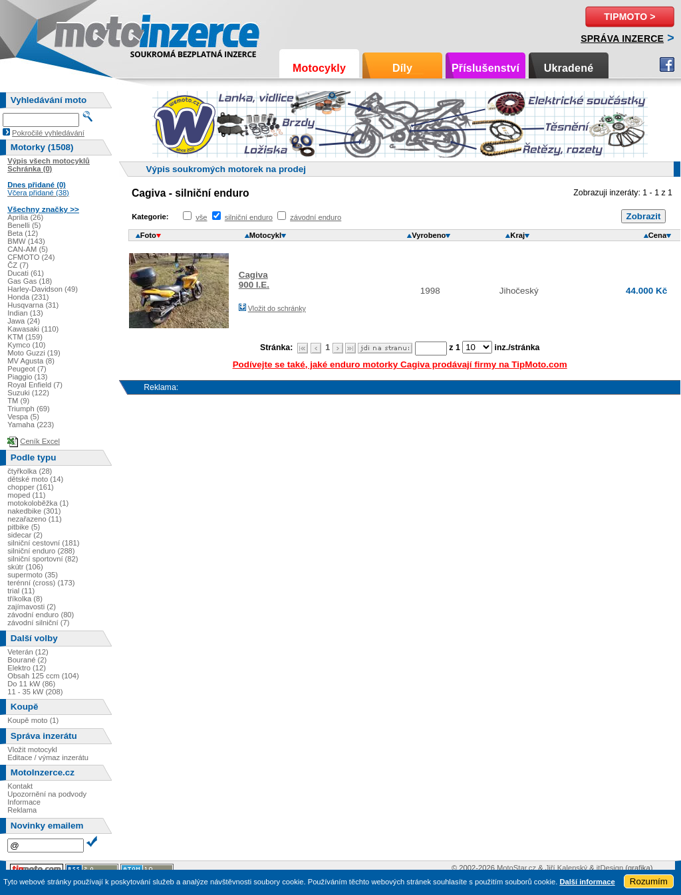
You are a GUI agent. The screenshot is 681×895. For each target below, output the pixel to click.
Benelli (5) (24, 225)
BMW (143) (26, 241)
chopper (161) (30, 487)
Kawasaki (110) (33, 329)
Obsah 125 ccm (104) (43, 676)
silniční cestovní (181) (43, 543)
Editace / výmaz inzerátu (47, 757)
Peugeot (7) (26, 369)
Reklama (22, 810)
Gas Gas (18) (29, 281)
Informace (24, 802)
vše (201, 217)
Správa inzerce (622, 38)
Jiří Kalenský (566, 868)
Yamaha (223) (30, 425)
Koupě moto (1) (33, 720)
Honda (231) (28, 297)
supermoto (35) (32, 575)
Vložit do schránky (277, 308)
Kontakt (20, 786)
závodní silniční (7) (38, 623)
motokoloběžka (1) (37, 503)
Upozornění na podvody (46, 794)
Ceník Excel (40, 441)
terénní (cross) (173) (40, 583)
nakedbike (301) (34, 511)
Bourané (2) (27, 660)
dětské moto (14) (35, 479)
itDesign (610, 868)
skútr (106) (25, 567)
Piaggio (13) (27, 377)
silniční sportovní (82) (42, 559)
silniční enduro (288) (40, 551)
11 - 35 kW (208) (35, 692)
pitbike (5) (23, 527)
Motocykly (319, 68)
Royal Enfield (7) (35, 385)
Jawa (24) (23, 321)
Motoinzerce (82, 33)
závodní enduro (315, 217)
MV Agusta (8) (31, 361)
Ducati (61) (25, 273)
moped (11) (26, 495)
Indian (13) (25, 313)
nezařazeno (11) (34, 519)
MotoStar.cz (516, 868)
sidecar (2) (25, 535)
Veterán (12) (28, 652)
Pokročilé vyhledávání (48, 133)
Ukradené (569, 68)
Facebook (667, 64)
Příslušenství (485, 68)
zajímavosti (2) (31, 607)
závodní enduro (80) (40, 615)
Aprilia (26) (25, 217)
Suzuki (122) (28, 393)
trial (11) (21, 591)
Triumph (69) (28, 409)
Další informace (586, 882)
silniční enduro (249, 217)
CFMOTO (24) (31, 257)
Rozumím (649, 881)
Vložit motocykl (32, 749)
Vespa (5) (23, 417)
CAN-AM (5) (27, 249)
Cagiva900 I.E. (254, 280)
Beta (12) (22, 233)
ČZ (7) (18, 265)
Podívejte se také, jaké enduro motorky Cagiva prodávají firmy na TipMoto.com (400, 364)
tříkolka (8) (25, 599)
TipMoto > (629, 16)
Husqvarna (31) (33, 305)
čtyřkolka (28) (29, 471)
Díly (402, 68)
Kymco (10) (26, 345)
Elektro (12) (26, 668)
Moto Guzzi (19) (34, 353)
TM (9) (18, 401)
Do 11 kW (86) (31, 684)
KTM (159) (25, 337)
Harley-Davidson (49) (42, 289)
